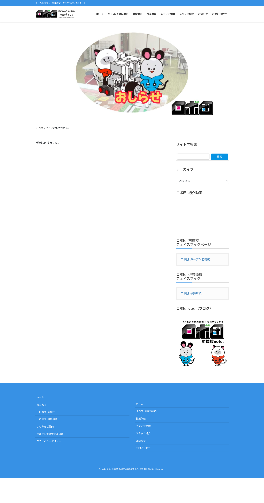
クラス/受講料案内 (146, 411)
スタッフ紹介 (143, 433)
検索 (219, 156)
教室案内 (41, 404)
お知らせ (141, 441)
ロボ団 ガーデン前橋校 (195, 259)
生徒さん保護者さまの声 (50, 434)
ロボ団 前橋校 (47, 412)
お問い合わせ (143, 448)
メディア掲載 (143, 426)
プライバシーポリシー (49, 441)
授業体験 (141, 418)
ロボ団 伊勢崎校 (191, 293)
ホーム (40, 397)
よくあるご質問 (45, 426)
